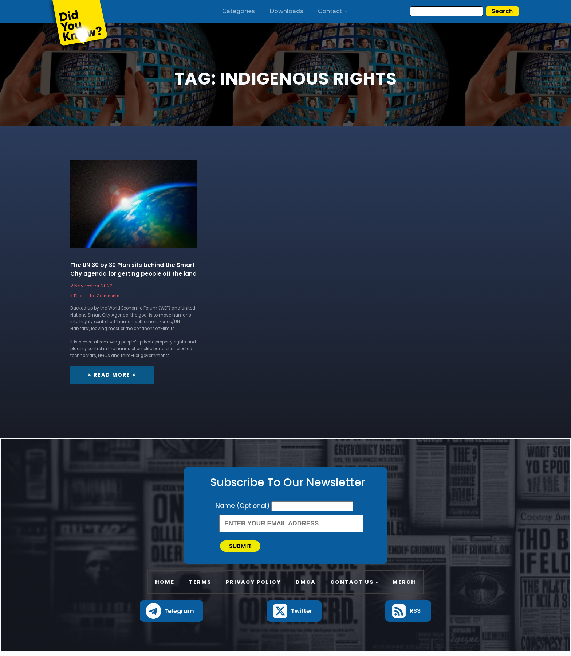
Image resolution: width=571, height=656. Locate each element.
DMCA (306, 586)
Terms (200, 586)
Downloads (286, 11)
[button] (171, 615)
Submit (244, 548)
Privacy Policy (253, 586)
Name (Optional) (243, 506)
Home (164, 586)
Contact (333, 11)
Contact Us (352, 586)
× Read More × (112, 375)
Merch (404, 586)
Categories (238, 11)
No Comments (104, 296)
